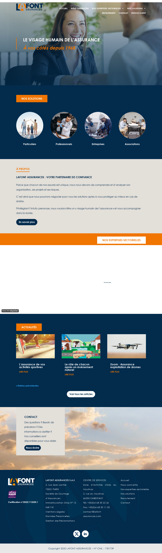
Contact (123, 13)
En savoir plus (27, 222)
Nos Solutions (135, 8)
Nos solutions (31, 98)
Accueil (63, 8)
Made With (10, 311)
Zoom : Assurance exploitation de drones (125, 366)
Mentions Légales (55, 511)
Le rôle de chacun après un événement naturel (79, 367)
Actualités (29, 327)
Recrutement (108, 13)
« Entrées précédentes (27, 385)
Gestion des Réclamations (60, 520)
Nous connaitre (129, 484)
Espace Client (138, 13)
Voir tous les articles (81, 394)
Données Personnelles (57, 516)
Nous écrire (32, 447)
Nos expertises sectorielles (106, 8)
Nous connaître (80, 8)
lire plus (23, 371)
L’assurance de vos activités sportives (32, 366)
